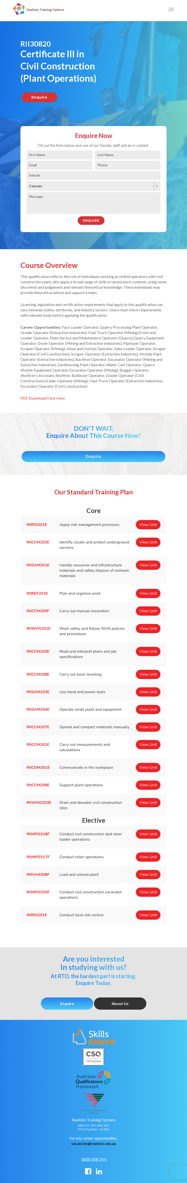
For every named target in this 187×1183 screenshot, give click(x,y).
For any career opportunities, (93, 1138)
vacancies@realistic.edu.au (93, 1143)
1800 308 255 (93, 1159)
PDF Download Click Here (42, 398)
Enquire (67, 1003)
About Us (120, 1003)
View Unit (148, 524)
